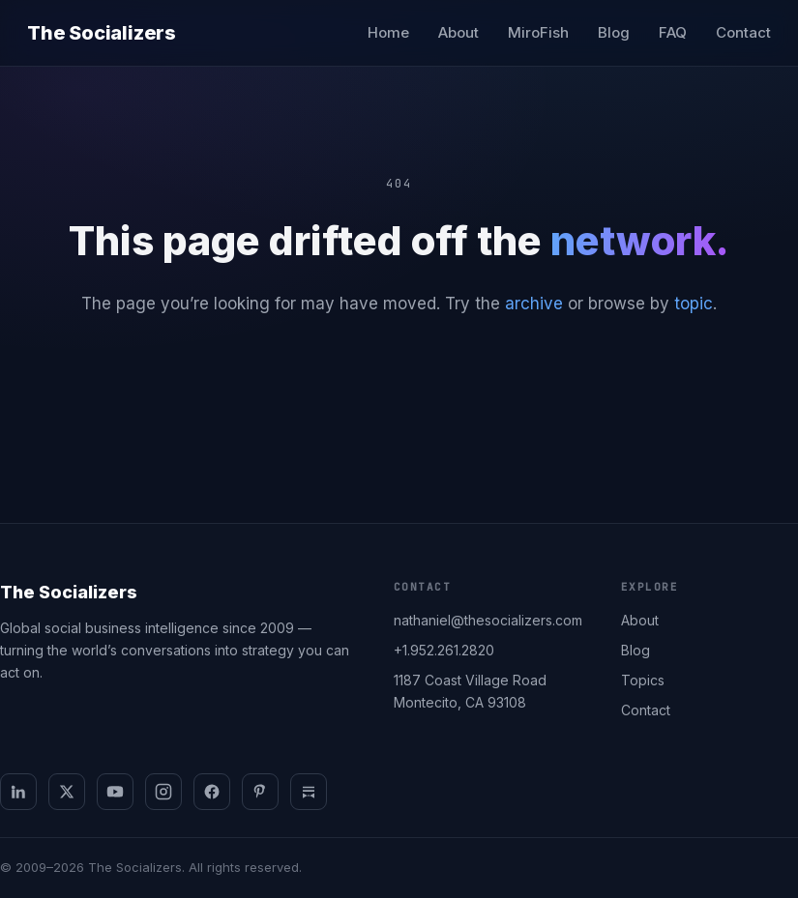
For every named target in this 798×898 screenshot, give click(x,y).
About (458, 32)
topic (693, 303)
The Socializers (101, 32)
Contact (743, 32)
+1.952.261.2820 (444, 650)
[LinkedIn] (18, 791)
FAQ (673, 32)
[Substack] (308, 791)
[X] (66, 791)
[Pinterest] (260, 791)
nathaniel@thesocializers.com (488, 620)
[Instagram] (163, 791)
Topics (643, 680)
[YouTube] (115, 791)
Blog (614, 32)
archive (534, 303)
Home (388, 32)
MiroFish (538, 32)
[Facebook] (211, 791)
